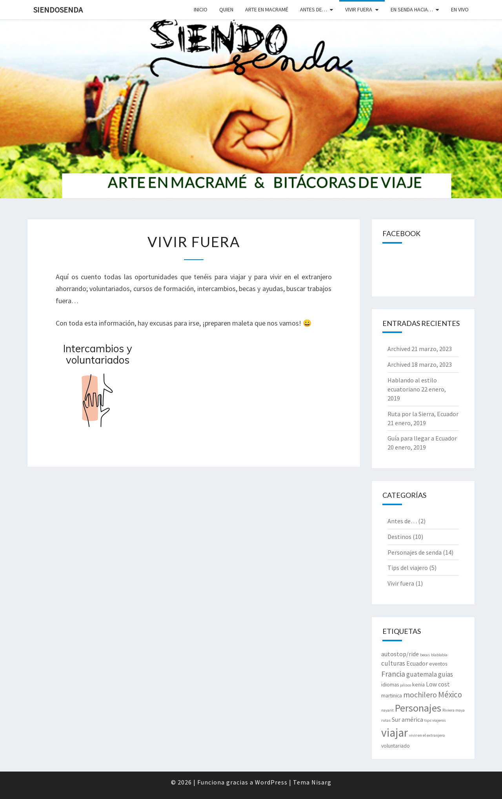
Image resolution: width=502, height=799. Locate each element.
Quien (226, 9)
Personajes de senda (414, 552)
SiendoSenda (58, 10)
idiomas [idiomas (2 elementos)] (390, 684)
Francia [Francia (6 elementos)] (393, 674)
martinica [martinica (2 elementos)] (391, 695)
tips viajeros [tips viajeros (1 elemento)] (435, 720)
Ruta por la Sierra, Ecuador (422, 414)
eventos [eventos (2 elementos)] (438, 663)
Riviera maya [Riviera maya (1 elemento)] (453, 710)
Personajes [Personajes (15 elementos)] (418, 707)
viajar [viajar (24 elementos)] (394, 732)
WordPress (271, 782)
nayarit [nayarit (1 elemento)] (387, 710)
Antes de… (313, 9)
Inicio (200, 9)
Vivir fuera (358, 9)
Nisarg (321, 782)
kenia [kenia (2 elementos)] (418, 684)
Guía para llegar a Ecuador (422, 438)
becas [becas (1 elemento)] (425, 654)
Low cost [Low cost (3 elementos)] (438, 684)
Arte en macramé (266, 9)
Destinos (399, 537)
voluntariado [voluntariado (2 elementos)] (395, 745)
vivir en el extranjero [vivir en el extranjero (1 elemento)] (427, 735)
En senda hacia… (412, 9)
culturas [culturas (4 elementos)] (393, 663)
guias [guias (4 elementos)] (445, 674)
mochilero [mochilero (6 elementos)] (420, 694)
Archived (398, 349)
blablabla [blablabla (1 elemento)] (439, 654)
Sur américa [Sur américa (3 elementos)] (407, 719)
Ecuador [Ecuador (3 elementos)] (417, 663)
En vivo (460, 9)
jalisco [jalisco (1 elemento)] (405, 685)
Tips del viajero (407, 567)
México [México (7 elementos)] (450, 694)
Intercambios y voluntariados (97, 354)
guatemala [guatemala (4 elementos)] (421, 674)
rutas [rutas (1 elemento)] (386, 720)
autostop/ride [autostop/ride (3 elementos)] (400, 654)
